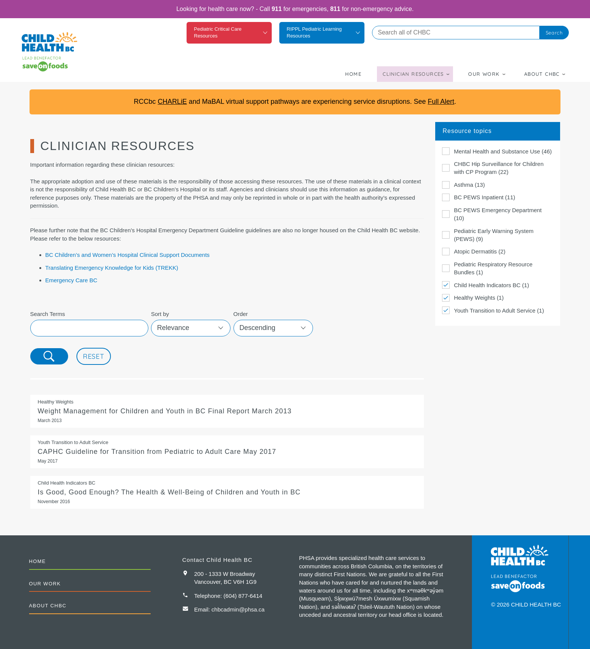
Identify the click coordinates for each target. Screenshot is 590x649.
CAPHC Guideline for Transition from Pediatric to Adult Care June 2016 (227, 451)
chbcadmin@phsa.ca (238, 609)
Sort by (160, 314)
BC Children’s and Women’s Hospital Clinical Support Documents (127, 255)
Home (353, 74)
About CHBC (542, 74)
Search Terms (47, 314)
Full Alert (441, 101)
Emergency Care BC (71, 280)
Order (241, 314)
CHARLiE (172, 101)
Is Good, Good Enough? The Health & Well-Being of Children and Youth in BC (227, 492)
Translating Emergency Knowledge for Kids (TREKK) (111, 267)
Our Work (484, 74)
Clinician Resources (413, 74)
